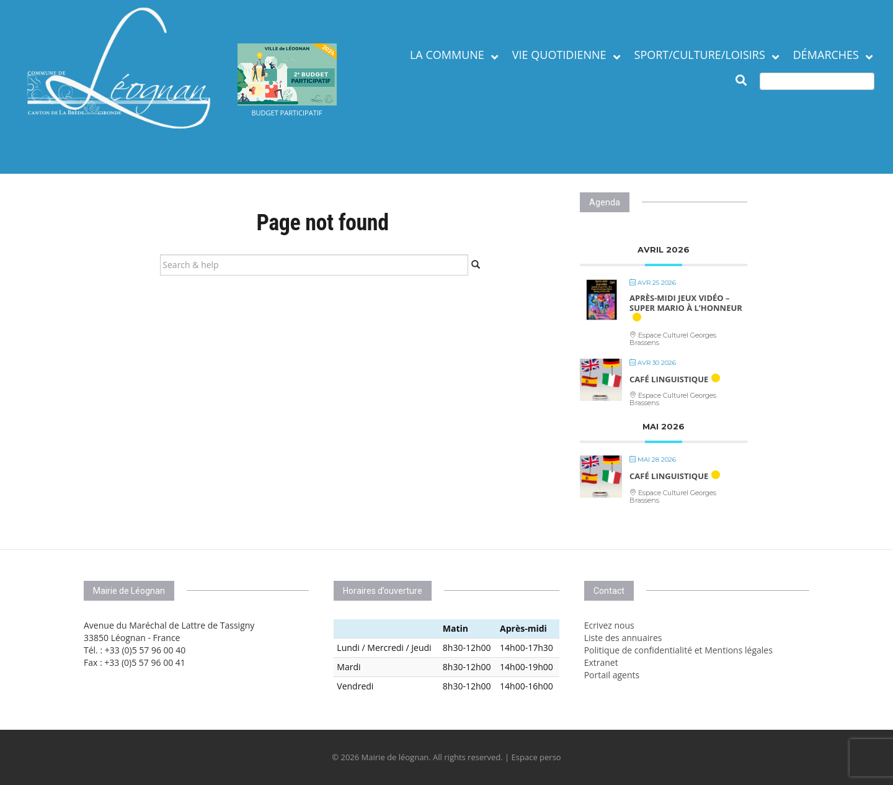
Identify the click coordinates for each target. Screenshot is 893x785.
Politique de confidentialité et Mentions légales (678, 650)
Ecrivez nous (609, 625)
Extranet (601, 662)
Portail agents (612, 675)
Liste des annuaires (623, 638)
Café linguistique (668, 379)
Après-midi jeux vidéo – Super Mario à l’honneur (685, 302)
